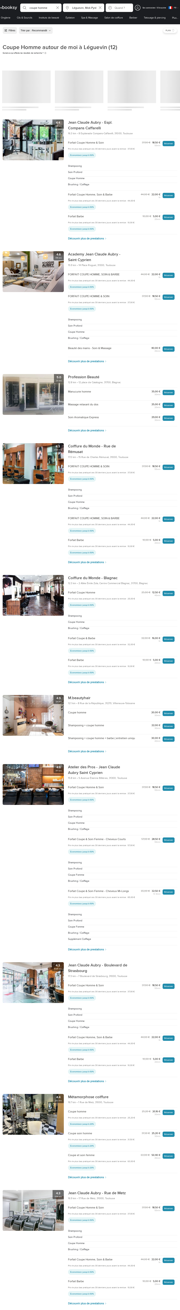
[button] (41, 8)
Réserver (168, 143)
